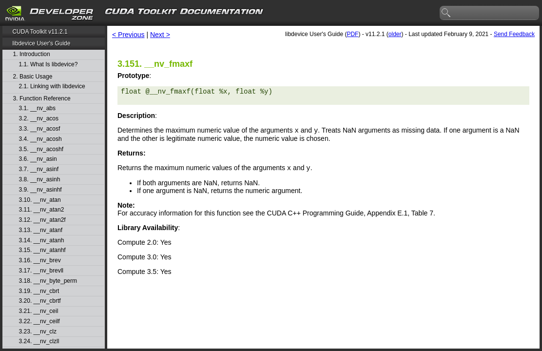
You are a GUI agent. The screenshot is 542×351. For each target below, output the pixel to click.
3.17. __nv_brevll (41, 271)
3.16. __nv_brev (40, 260)
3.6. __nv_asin (38, 159)
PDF (352, 34)
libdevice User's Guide (41, 43)
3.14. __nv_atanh (41, 240)
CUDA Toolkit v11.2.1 (39, 31)
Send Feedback (514, 34)
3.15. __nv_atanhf (42, 250)
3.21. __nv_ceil (38, 311)
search (446, 13)
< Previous (128, 35)
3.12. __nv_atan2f (42, 220)
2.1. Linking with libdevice (52, 86)
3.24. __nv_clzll (39, 341)
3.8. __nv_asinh (39, 179)
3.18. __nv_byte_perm (48, 281)
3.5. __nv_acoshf (41, 149)
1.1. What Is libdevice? (48, 64)
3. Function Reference (42, 99)
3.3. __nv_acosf (39, 129)
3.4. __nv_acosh (40, 139)
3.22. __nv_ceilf (39, 321)
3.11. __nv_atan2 (41, 210)
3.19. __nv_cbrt (39, 291)
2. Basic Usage (33, 77)
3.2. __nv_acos (38, 119)
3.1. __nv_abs (37, 108)
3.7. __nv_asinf (38, 169)
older (395, 34)
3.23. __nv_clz (38, 332)
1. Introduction (31, 54)
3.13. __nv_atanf (40, 230)
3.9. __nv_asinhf (40, 190)
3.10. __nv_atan (40, 200)
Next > (160, 35)
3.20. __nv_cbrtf (40, 301)
